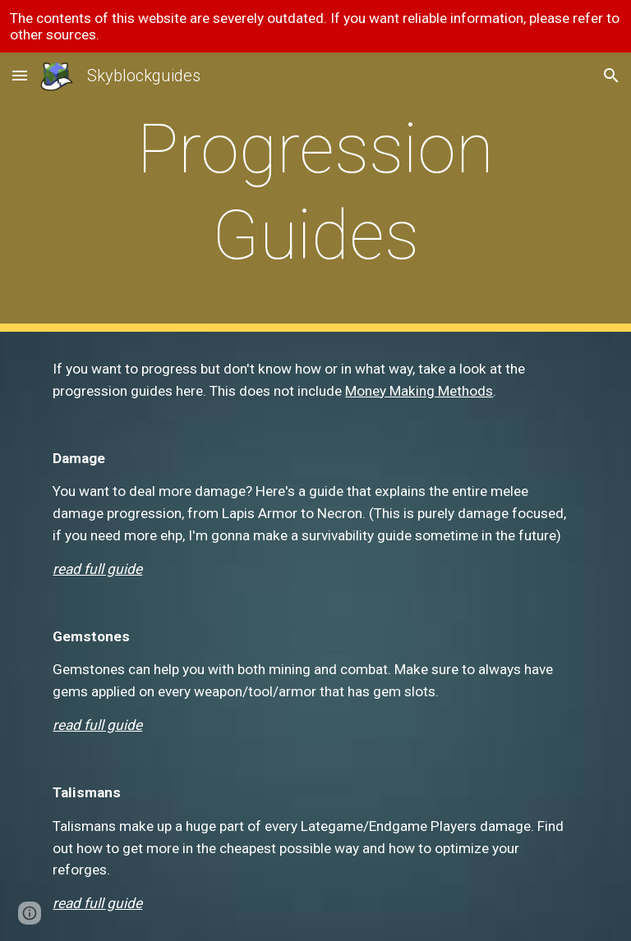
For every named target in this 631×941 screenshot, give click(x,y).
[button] (19, 75)
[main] (315, 192)
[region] (315, 26)
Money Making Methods (419, 391)
